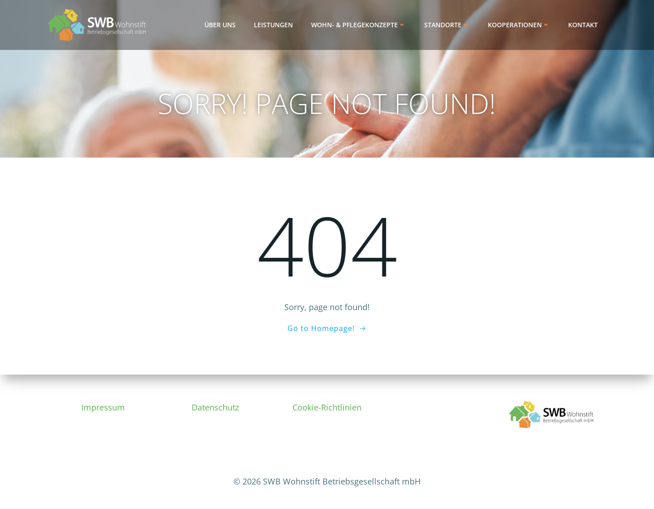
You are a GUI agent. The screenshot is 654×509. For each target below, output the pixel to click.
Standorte (447, 24)
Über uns (220, 24)
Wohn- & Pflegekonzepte (358, 24)
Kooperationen (519, 24)
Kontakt (583, 24)
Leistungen (273, 24)
